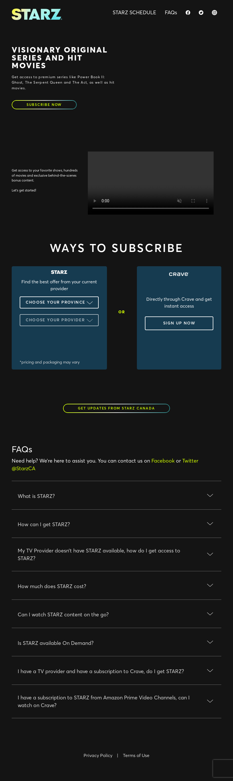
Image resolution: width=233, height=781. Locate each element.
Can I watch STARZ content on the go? (63, 614)
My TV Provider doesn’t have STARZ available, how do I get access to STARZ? (99, 554)
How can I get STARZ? (44, 524)
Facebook (163, 460)
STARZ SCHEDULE (134, 12)
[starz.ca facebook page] (188, 12)
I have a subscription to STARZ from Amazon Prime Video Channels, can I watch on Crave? (104, 701)
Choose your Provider (55, 319)
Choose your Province (55, 302)
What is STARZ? (36, 496)
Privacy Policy (98, 755)
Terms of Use (136, 755)
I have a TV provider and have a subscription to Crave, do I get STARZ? (101, 671)
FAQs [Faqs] (171, 12)
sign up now (179, 323)
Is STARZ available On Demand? (56, 643)
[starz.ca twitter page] (201, 12)
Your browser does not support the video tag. (151, 183)
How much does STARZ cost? (52, 586)
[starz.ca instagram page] (214, 12)
